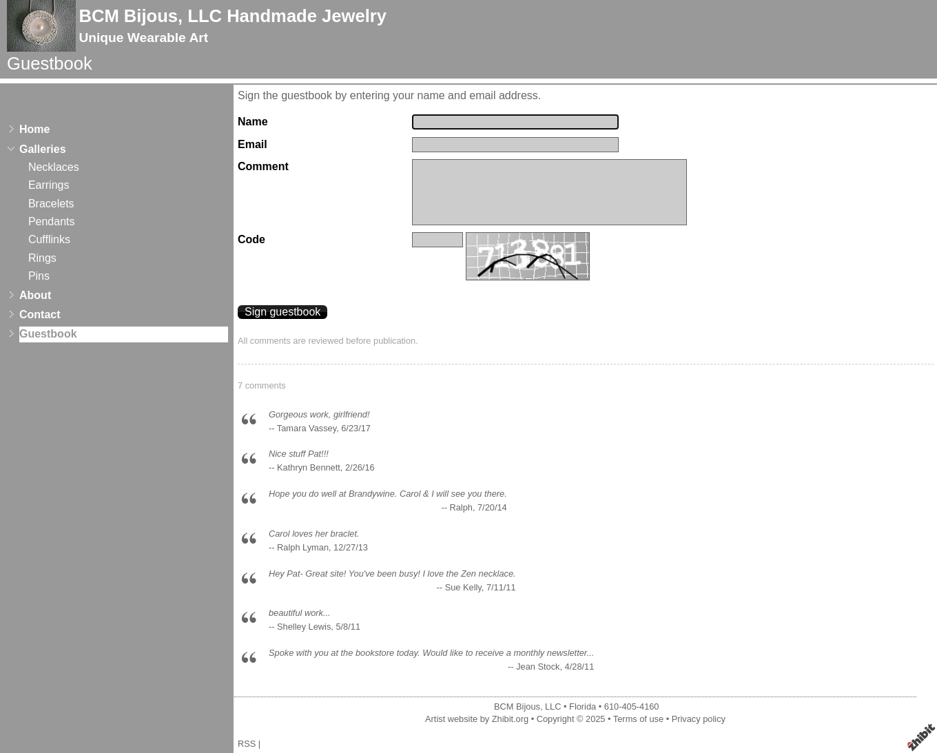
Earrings (49, 185)
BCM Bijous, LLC (527, 706)
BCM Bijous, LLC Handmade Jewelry (233, 15)
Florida (582, 706)
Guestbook (48, 334)
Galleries (42, 149)
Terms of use (638, 719)
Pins (39, 276)
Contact (40, 314)
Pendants (51, 221)
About (35, 295)
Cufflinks (49, 239)
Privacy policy (698, 719)
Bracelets (51, 203)
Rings (42, 258)
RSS (247, 744)
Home (34, 129)
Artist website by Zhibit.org (476, 719)
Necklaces (53, 167)
